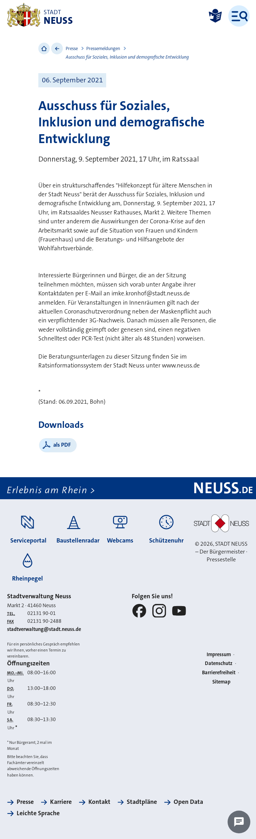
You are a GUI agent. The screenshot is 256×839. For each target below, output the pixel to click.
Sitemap (221, 682)
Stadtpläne (142, 802)
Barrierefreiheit (218, 672)
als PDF (62, 444)
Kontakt (99, 802)
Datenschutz (218, 663)
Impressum (219, 654)
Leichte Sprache (38, 813)
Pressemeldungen (103, 48)
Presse (72, 48)
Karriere (61, 802)
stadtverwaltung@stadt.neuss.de (44, 629)
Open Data (188, 802)
